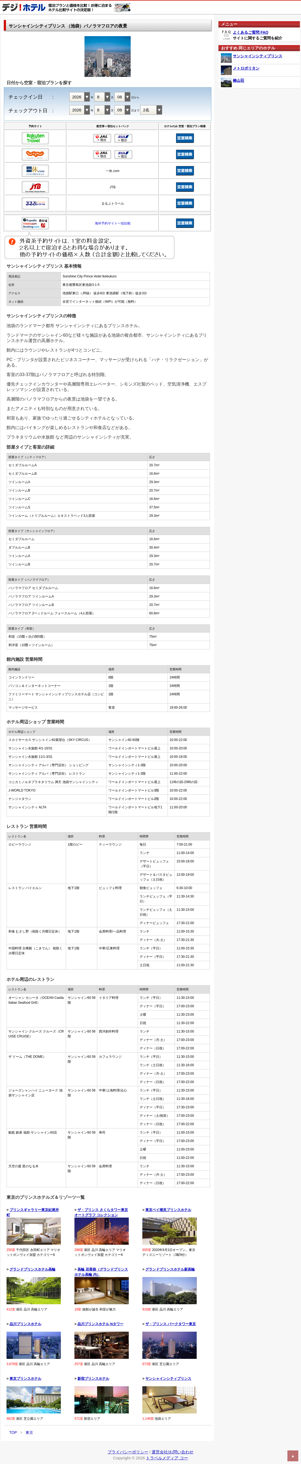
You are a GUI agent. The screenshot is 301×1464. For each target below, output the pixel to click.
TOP (13, 1432)
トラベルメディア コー (167, 1458)
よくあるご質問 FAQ (250, 32)
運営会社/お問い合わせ (172, 1452)
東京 (29, 1432)
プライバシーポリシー (128, 1452)
